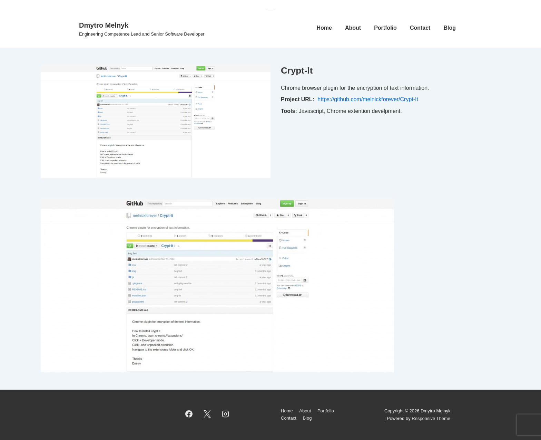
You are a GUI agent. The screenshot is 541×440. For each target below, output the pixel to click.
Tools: (289, 111)
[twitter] (207, 414)
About (353, 28)
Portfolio (385, 28)
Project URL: (297, 99)
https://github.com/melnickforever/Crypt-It (367, 99)
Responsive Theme (431, 418)
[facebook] (189, 414)
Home (324, 28)
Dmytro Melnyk (103, 25)
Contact (420, 28)
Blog (449, 28)
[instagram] (225, 414)
